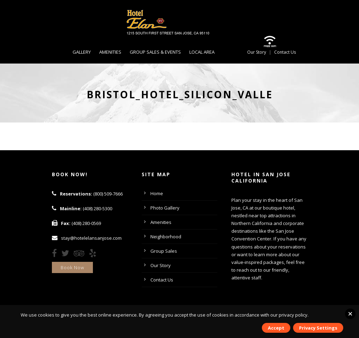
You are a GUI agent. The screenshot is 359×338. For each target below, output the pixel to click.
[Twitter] (67, 254)
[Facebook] (56, 254)
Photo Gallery (165, 208)
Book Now (72, 267)
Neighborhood (165, 236)
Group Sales (163, 251)
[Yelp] (94, 254)
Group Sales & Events (155, 52)
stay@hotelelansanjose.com (91, 238)
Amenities (110, 52)
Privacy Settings (318, 328)
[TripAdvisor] (81, 254)
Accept (276, 328)
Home (156, 193)
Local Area (202, 52)
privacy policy (293, 315)
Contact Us (285, 52)
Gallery (82, 52)
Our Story (256, 52)
